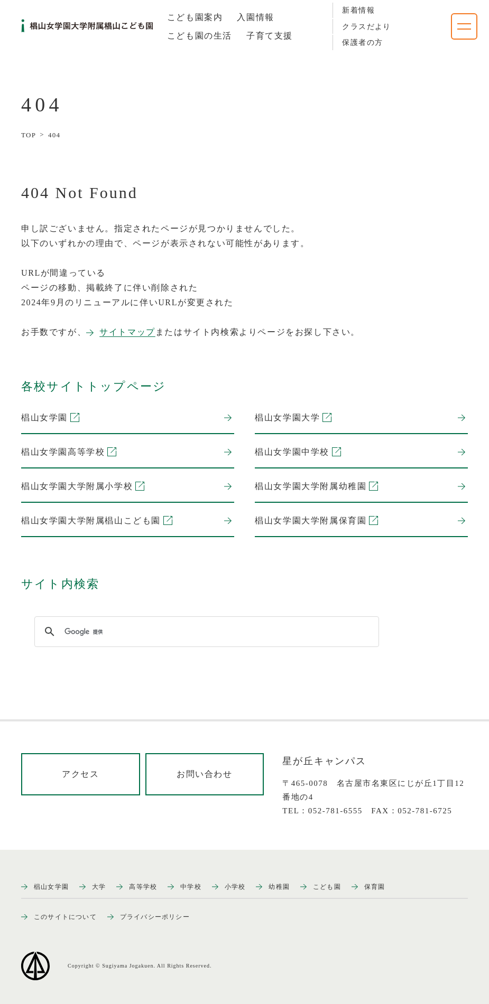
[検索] (205, 631)
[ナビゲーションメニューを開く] (464, 26)
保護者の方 (362, 42)
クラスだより (366, 27)
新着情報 (358, 10)
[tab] (195, 17)
